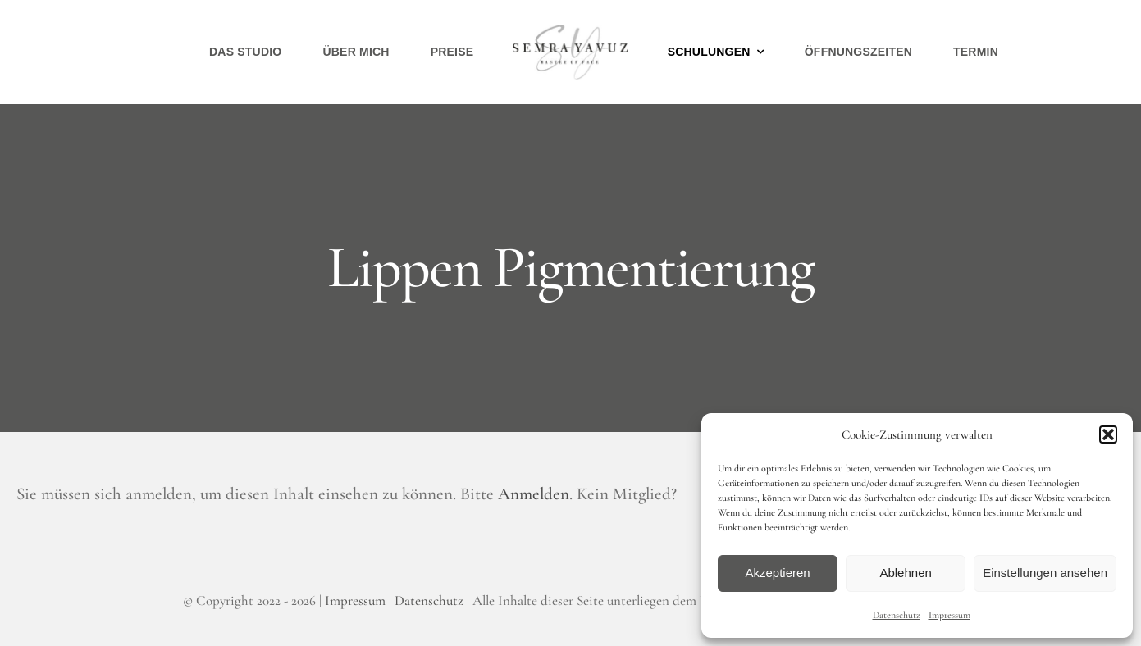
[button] (1108, 434)
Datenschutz (896, 615)
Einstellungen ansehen (1045, 573)
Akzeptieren (777, 573)
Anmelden (533, 494)
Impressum (949, 615)
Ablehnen (905, 573)
